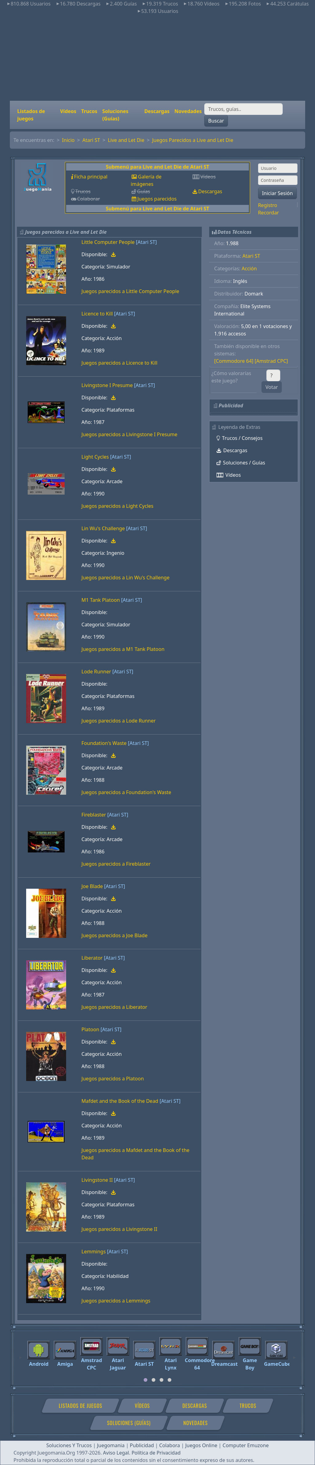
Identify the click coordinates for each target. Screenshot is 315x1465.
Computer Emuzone (246, 1445)
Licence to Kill (97, 313)
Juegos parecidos (157, 198)
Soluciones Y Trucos (69, 1445)
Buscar (216, 120)
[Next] (294, 1355)
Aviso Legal (116, 1452)
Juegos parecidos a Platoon (113, 1078)
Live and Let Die (126, 140)
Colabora (169, 1445)
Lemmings (94, 1251)
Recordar (268, 212)
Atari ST (91, 140)
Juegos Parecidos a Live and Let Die (192, 140)
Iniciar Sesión (277, 193)
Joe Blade (92, 886)
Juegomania (111, 1445)
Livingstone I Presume (107, 385)
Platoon (90, 1029)
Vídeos (68, 111)
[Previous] (20, 1355)
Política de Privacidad (156, 1452)
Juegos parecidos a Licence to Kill (120, 362)
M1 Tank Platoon (101, 600)
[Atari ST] (146, 242)
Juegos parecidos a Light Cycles (118, 506)
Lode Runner (96, 671)
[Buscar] (243, 109)
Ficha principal (90, 176)
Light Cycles (95, 456)
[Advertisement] (157, 58)
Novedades (188, 111)
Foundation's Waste (104, 743)
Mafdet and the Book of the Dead (120, 1101)
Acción (249, 268)
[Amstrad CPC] (271, 361)
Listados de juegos (31, 115)
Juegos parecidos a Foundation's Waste (126, 792)
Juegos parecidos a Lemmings (116, 1300)
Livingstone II (97, 1180)
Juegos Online (201, 1445)
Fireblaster (94, 814)
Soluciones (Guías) (115, 115)
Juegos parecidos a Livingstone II (120, 1229)
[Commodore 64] (233, 361)
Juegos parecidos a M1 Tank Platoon (123, 649)
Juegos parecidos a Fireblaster (116, 863)
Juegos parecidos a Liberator (114, 1007)
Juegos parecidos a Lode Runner (119, 720)
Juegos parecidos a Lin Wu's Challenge (125, 577)
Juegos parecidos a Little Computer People (130, 291)
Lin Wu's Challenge (103, 528)
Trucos (89, 111)
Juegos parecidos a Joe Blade (115, 935)
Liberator (92, 957)
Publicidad (142, 1445)
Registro (267, 205)
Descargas (156, 111)
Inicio (68, 140)
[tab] (145, 1380)
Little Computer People (108, 242)
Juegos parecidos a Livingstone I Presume (129, 434)
